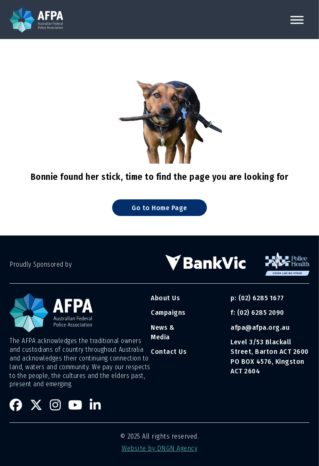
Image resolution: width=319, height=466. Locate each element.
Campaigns (168, 312)
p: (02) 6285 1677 (258, 298)
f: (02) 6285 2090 (257, 312)
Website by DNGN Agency (159, 448)
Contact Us (168, 351)
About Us (165, 298)
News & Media (162, 332)
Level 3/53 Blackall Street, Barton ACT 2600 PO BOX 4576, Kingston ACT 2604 (270, 356)
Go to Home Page (159, 208)
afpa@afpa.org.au (260, 327)
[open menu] (297, 20)
